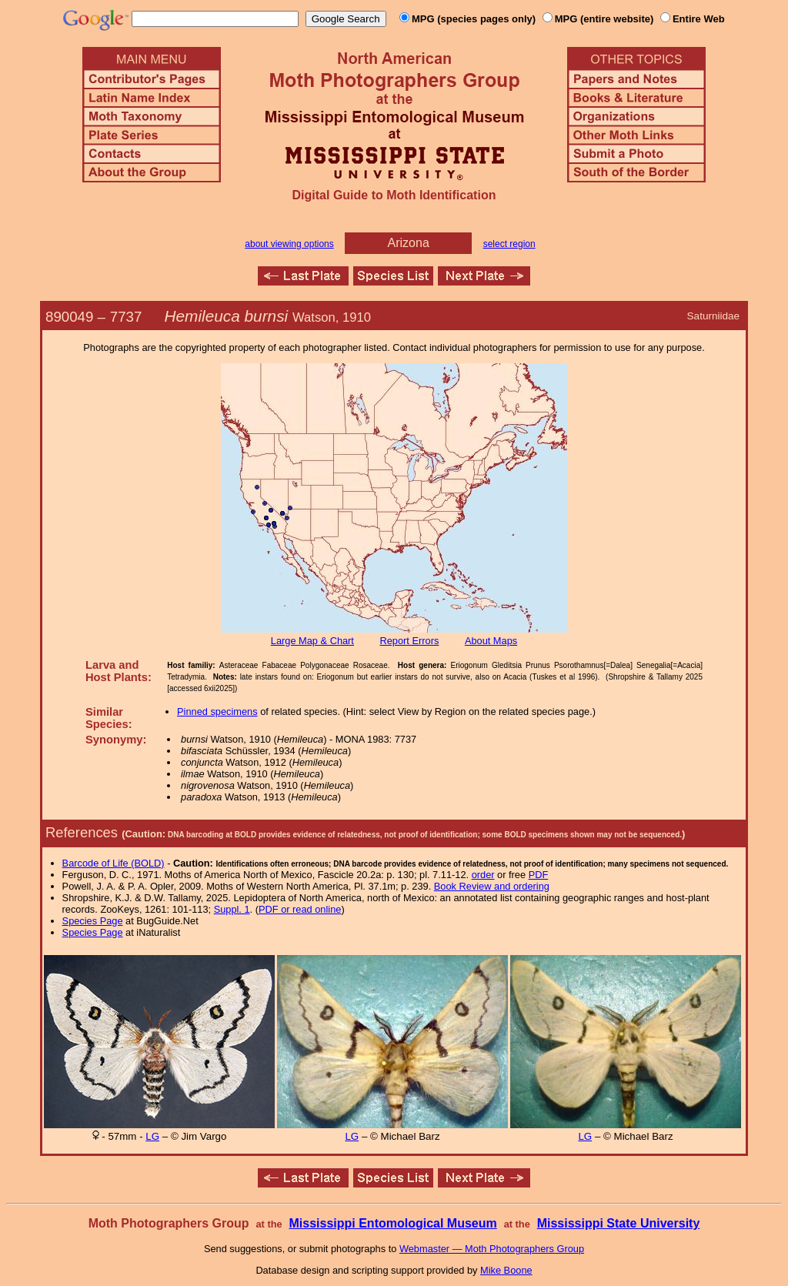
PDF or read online (300, 909)
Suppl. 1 (232, 909)
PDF (539, 874)
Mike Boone (506, 1270)
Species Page (92, 921)
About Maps (491, 640)
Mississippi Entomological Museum (392, 1223)
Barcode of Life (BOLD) (113, 863)
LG (152, 1136)
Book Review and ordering (491, 886)
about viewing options (289, 244)
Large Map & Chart (312, 640)
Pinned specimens (217, 711)
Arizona (408, 242)
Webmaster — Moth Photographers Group (491, 1248)
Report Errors (409, 640)
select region (509, 244)
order (483, 874)
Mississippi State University (618, 1223)
